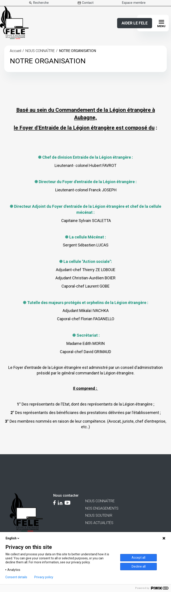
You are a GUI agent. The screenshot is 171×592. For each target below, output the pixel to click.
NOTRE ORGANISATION (77, 51)
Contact (88, 3)
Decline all (139, 566)
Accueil (15, 51)
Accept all (138, 557)
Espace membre (134, 3)
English (13, 538)
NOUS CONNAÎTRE (40, 51)
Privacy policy (43, 577)
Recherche (41, 3)
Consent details (16, 577)
